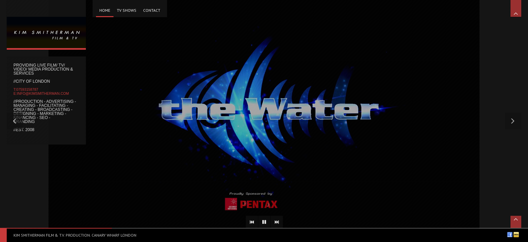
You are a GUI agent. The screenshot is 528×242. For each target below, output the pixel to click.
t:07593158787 (25, 89)
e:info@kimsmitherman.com (41, 93)
